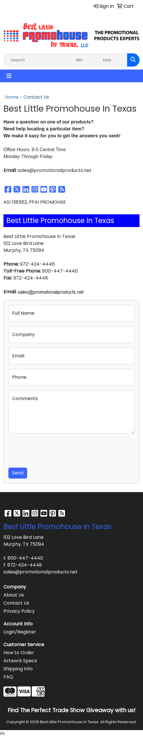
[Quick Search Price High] (113, 60)
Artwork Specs (20, 660)
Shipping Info (18, 668)
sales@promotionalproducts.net (40, 572)
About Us (13, 595)
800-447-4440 (25, 558)
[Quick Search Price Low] (86, 60)
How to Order (18, 652)
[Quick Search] (38, 60)
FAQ (8, 677)
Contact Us (16, 603)
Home (11, 97)
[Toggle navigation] (9, 76)
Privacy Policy (19, 611)
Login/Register (19, 632)
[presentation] (52, 449)
